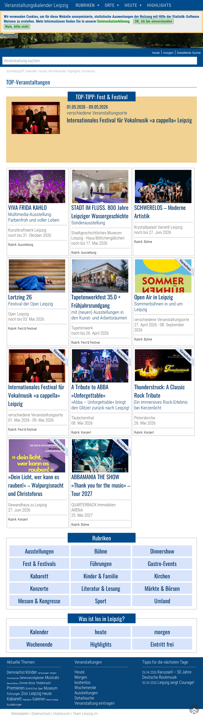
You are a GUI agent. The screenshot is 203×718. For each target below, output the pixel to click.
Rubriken (85, 5)
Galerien (38, 699)
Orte (110, 5)
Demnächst (16, 672)
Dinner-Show (27, 683)
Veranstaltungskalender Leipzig (36, 5)
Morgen (53, 673)
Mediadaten (20, 713)
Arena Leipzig (52, 699)
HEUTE (130, 5)
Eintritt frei (31, 688)
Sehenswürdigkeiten (32, 678)
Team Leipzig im (85, 713)
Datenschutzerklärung (113, 21)
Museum (50, 688)
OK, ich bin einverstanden (153, 21)
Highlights (159, 5)
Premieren (16, 688)
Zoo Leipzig (31, 693)
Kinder (31, 672)
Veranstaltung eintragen (94, 703)
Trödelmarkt (43, 683)
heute (156, 52)
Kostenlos (88, 71)
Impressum (61, 713)
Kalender (31, 71)
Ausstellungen (14, 704)
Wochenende (56, 71)
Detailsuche (84, 698)
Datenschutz (41, 713)
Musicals (52, 677)
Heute (47, 693)
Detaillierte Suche (189, 52)
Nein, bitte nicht (17, 26)
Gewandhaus (13, 683)
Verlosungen (43, 673)
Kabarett (14, 699)
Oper (40, 688)
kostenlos (82, 682)
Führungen (13, 694)
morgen (168, 52)
